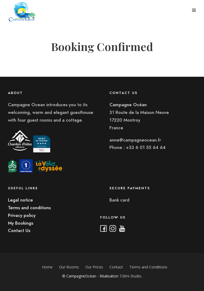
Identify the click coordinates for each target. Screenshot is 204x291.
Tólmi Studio (130, 276)
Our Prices (94, 266)
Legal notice (20, 200)
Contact (116, 266)
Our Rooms (69, 266)
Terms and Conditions (148, 266)
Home (47, 266)
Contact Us (19, 230)
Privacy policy (22, 215)
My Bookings (20, 223)
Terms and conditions (29, 207)
